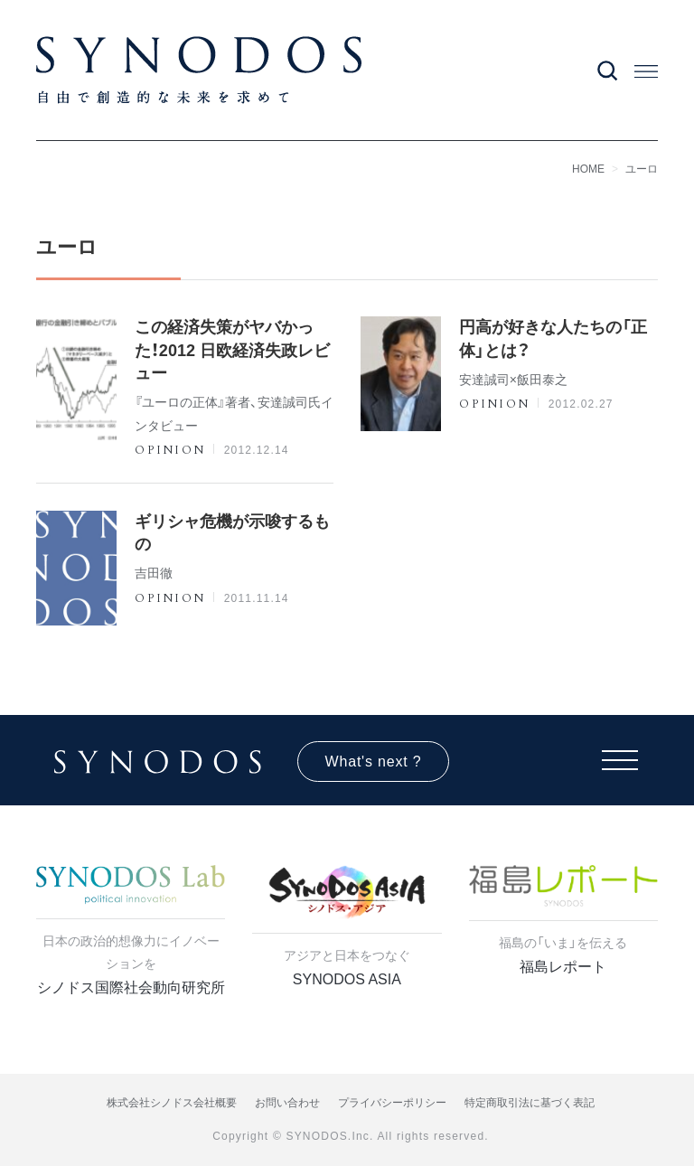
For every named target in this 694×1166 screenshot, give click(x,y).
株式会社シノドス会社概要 (172, 1102)
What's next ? (373, 761)
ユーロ (641, 169)
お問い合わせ (287, 1102)
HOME (588, 169)
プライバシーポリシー (392, 1102)
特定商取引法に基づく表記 (529, 1102)
